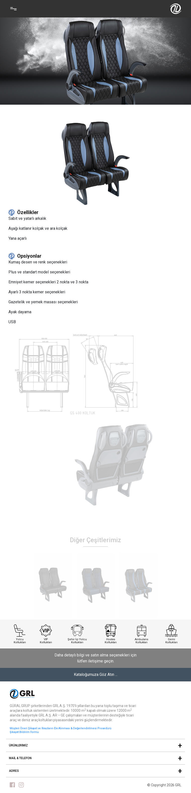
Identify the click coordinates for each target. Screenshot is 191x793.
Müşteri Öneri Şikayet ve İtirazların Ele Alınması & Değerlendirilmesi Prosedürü (60, 728)
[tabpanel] (52, 591)
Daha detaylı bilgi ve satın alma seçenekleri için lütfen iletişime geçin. (95, 658)
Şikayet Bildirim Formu (24, 732)
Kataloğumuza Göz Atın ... (95, 674)
